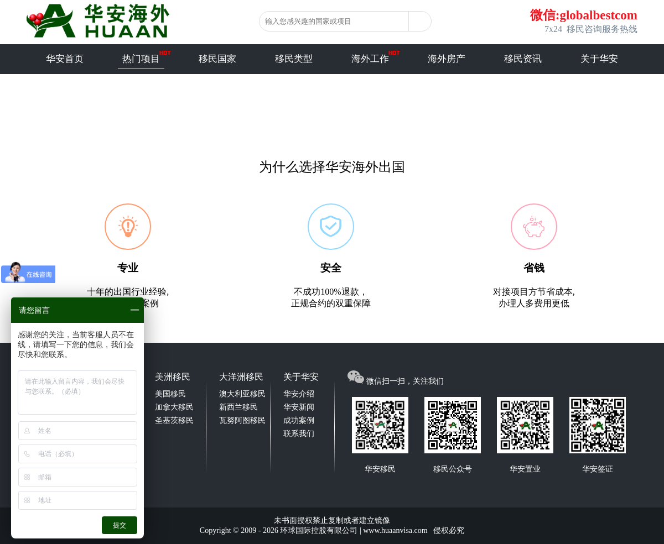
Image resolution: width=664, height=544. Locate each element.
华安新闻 (298, 407)
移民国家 (217, 59)
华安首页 (65, 59)
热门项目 (141, 59)
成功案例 (298, 420)
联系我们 (298, 434)
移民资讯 (523, 59)
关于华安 (599, 59)
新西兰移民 (238, 407)
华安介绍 (298, 394)
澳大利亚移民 (242, 394)
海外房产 (446, 59)
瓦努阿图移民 (242, 420)
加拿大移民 (174, 407)
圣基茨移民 (174, 420)
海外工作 (370, 59)
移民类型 (294, 59)
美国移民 (170, 394)
